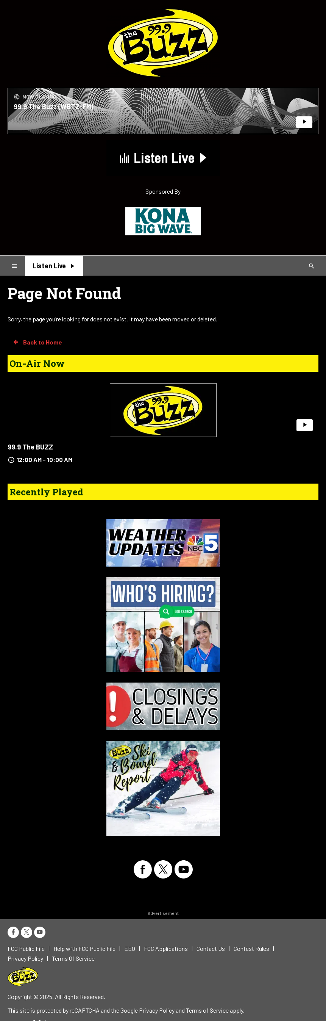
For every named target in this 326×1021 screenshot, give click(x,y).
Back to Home (37, 342)
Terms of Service (207, 1010)
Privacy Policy (157, 1010)
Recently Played (46, 492)
